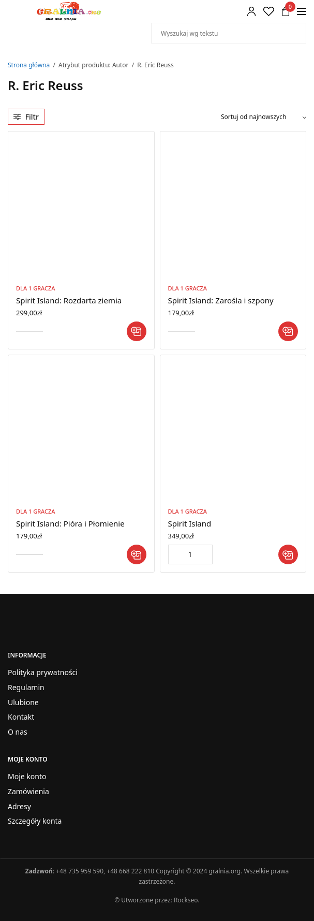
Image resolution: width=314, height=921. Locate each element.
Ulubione (23, 702)
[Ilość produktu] (190, 554)
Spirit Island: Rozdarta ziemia (69, 300)
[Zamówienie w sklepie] (263, 117)
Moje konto (27, 776)
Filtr (26, 117)
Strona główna (29, 65)
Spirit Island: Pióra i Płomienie (70, 523)
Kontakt (21, 717)
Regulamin (26, 687)
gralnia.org (224, 871)
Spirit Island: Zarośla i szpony (221, 300)
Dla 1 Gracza (35, 288)
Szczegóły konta (35, 821)
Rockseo (186, 900)
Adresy (19, 806)
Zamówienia (28, 791)
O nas (17, 732)
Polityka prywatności (43, 672)
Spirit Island (190, 523)
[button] (136, 331)
